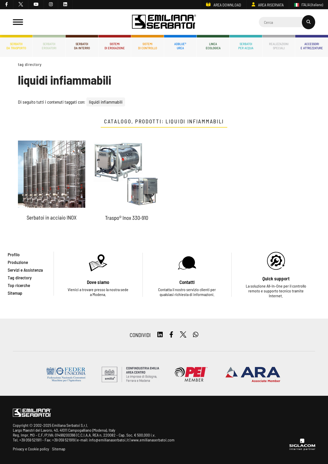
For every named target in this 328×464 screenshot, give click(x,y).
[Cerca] (287, 22)
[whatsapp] (195, 334)
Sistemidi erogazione (115, 46)
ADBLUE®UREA (180, 46)
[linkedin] (65, 4)
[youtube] (36, 4)
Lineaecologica (213, 46)
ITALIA (308, 5)
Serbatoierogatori (49, 46)
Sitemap (58, 448)
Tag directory (30, 64)
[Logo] (164, 22)
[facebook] (6, 4)
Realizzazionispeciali (279, 46)
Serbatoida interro (82, 46)
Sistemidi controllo (147, 46)
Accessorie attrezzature (312, 46)
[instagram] (51, 4)
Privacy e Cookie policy (31, 448)
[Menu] (18, 22)
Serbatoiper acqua (245, 46)
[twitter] (20, 4)
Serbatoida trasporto (16, 46)
